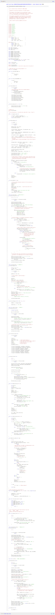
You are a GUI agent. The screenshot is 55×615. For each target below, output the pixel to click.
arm (10, 4)
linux (12, 4)
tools (34, 4)
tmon (40, 4)
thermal (37, 4)
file (24, 6)
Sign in (53, 1)
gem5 (7, 4)
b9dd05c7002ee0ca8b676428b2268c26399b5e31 (22, 4)
